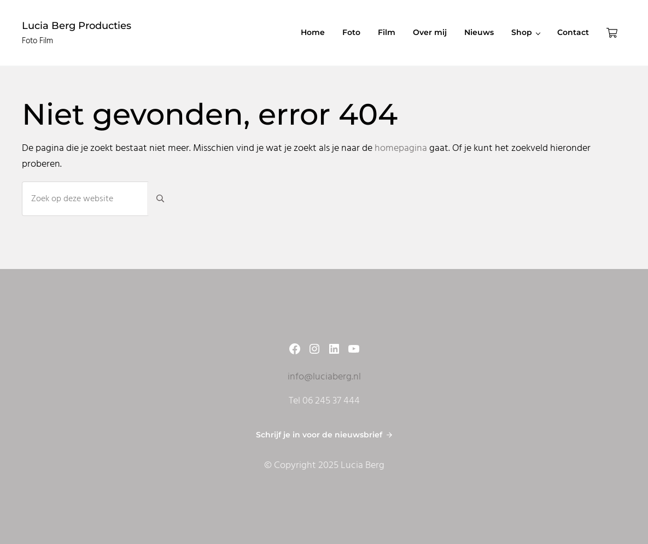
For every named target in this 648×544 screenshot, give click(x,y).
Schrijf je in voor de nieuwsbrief (319, 435)
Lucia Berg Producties (76, 25)
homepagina (401, 148)
